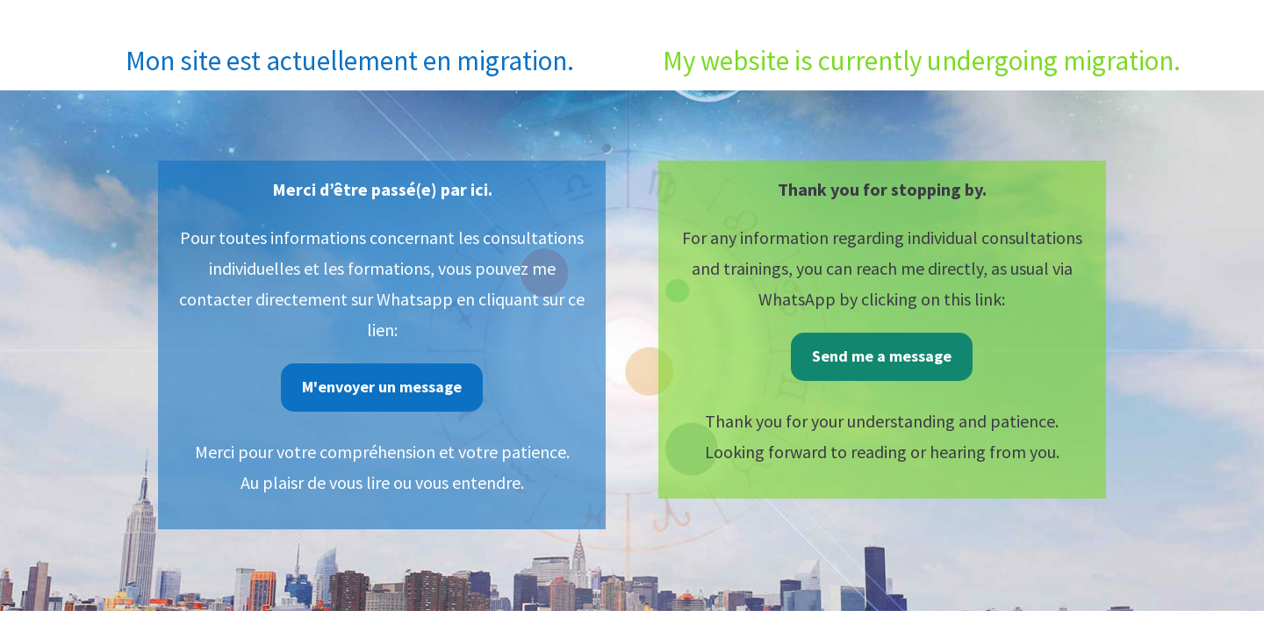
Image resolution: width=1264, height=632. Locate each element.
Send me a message (882, 356)
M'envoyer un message (382, 387)
